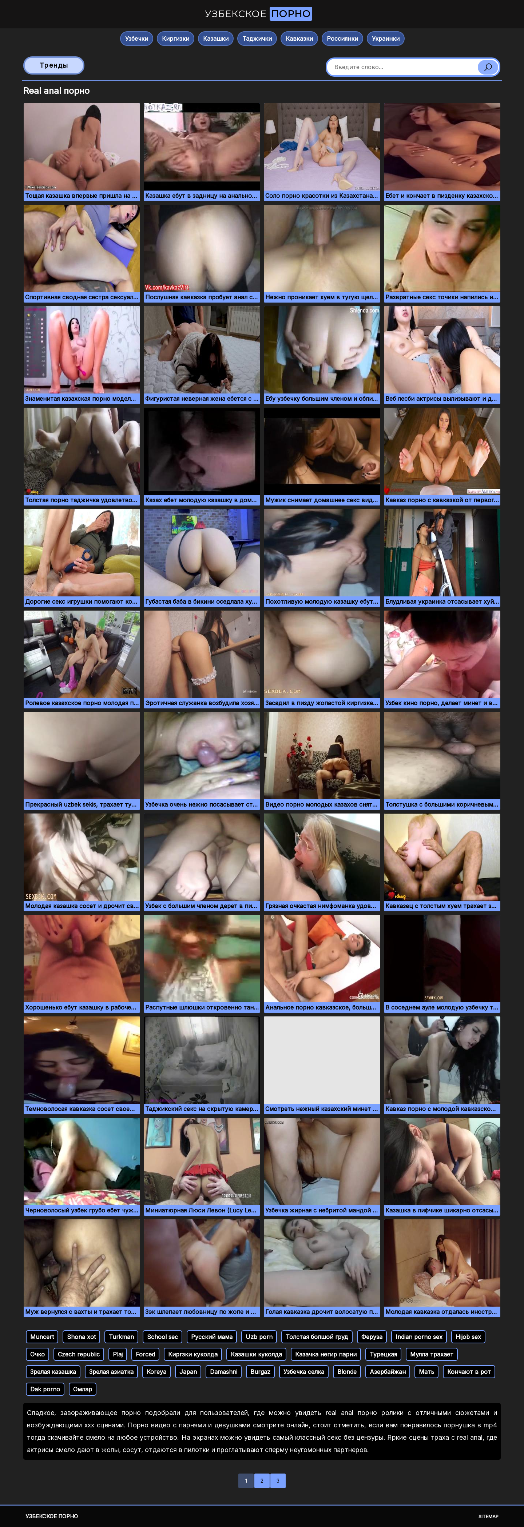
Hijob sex (468, 1336)
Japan (188, 1371)
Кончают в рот (469, 1371)
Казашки (216, 38)
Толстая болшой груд (317, 1336)
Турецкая (383, 1354)
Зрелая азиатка (111, 1371)
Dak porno (45, 1389)
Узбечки (136, 38)
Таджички (257, 38)
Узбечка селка (303, 1371)
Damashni (223, 1371)
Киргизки (175, 38)
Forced (145, 1354)
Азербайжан (388, 1371)
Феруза (371, 1336)
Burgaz (260, 1371)
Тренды (54, 65)
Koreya (156, 1371)
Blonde (347, 1371)
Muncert (42, 1336)
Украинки (386, 38)
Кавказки (299, 38)
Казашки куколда (256, 1354)
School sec (162, 1336)
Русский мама (212, 1336)
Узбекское (258, 14)
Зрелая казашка (53, 1371)
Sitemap (489, 1516)
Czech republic (79, 1354)
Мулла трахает (431, 1354)
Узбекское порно (51, 1516)
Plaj (118, 1354)
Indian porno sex (419, 1336)
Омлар (82, 1389)
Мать (426, 1371)
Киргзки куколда (193, 1354)
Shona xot (81, 1336)
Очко (37, 1354)
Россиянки (342, 38)
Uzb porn (259, 1336)
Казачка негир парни (326, 1354)
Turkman (121, 1336)
